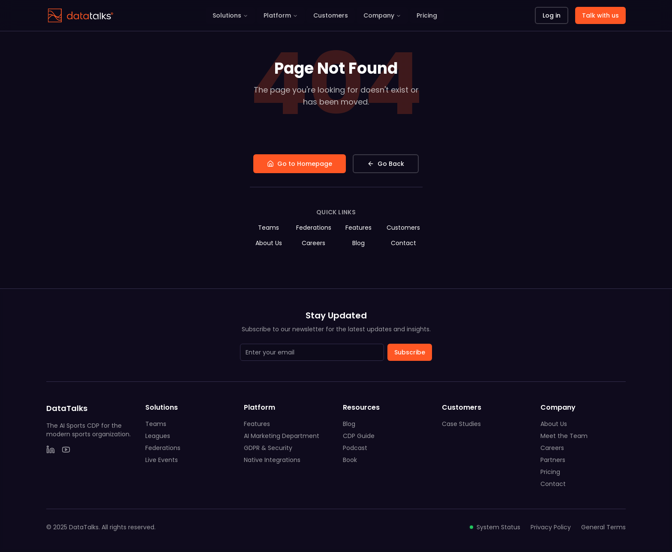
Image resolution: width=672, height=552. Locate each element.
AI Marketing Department (281, 436)
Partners (552, 460)
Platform (281, 15)
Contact (403, 243)
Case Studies (461, 424)
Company (382, 15)
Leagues (157, 436)
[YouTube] (66, 449)
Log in (552, 15)
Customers (330, 15)
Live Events (161, 460)
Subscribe (409, 352)
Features (358, 227)
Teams (268, 227)
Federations (313, 227)
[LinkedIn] (50, 449)
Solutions (230, 15)
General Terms (603, 527)
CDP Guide (359, 436)
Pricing (427, 15)
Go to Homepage (299, 163)
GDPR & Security (268, 448)
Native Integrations (272, 460)
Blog (358, 243)
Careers (313, 243)
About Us (268, 243)
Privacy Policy (551, 527)
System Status (495, 527)
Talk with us (600, 15)
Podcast (355, 448)
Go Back (385, 163)
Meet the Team (564, 436)
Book (350, 460)
